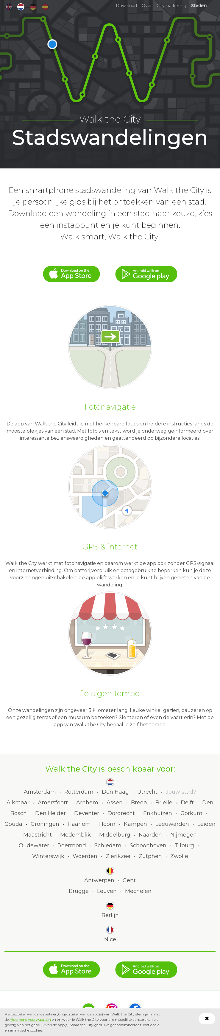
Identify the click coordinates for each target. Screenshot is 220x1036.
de (33, 7)
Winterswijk (48, 856)
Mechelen (138, 891)
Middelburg (114, 834)
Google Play (146, 271)
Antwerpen (99, 880)
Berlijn (110, 915)
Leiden (206, 824)
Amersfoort (53, 802)
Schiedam (107, 845)
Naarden (150, 834)
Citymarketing (171, 5)
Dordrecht (121, 813)
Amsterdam (40, 792)
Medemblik (75, 834)
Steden (199, 5)
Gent (129, 880)
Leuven (107, 891)
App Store (71, 271)
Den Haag (115, 792)
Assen (115, 802)
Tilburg (184, 845)
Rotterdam (78, 792)
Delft (187, 802)
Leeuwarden (172, 824)
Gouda (13, 824)
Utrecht (147, 792)
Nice (110, 939)
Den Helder (50, 813)
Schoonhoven (148, 845)
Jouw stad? (181, 792)
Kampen (135, 824)
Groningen (45, 824)
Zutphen (150, 856)
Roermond (71, 845)
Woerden (85, 856)
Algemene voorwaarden (30, 1019)
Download (126, 5)
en (8, 7)
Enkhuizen (157, 813)
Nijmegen (183, 834)
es (45, 7)
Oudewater (34, 845)
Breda (139, 802)
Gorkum (191, 813)
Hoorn (107, 824)
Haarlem (79, 824)
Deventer (86, 813)
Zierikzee (118, 856)
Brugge (79, 891)
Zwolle (179, 856)
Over (147, 5)
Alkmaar (18, 802)
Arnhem (87, 802)
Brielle (163, 802)
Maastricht (37, 834)
